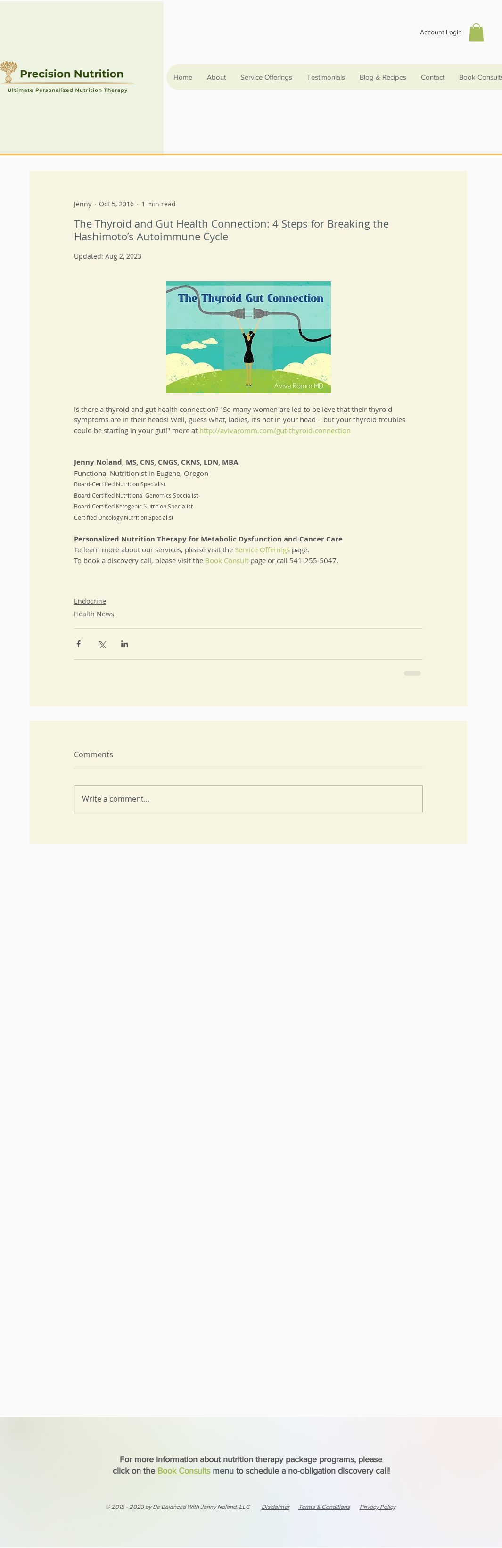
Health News (94, 613)
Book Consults (183, 1470)
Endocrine (90, 601)
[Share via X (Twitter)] (101, 643)
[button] (476, 32)
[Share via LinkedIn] (124, 643)
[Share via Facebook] (78, 643)
